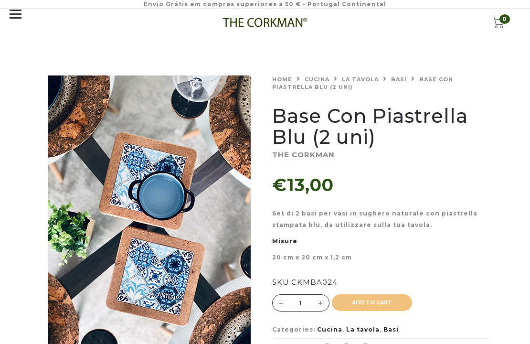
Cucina (317, 79)
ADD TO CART (372, 302)
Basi (399, 79)
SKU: (281, 282)
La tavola (360, 79)
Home (282, 79)
